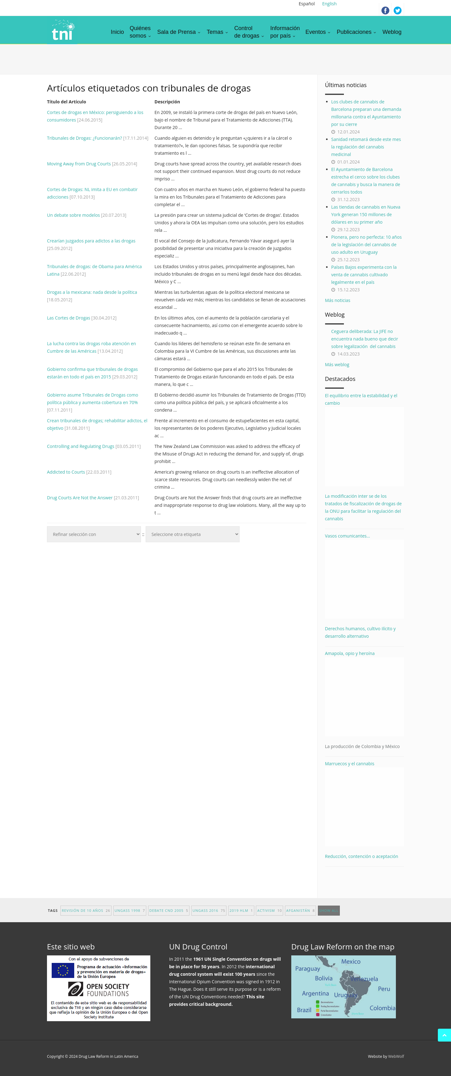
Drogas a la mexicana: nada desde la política (92, 292)
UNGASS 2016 (209, 917)
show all (329, 917)
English (329, 4)
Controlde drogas (249, 32)
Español (307, 4)
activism (269, 917)
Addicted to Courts (66, 472)
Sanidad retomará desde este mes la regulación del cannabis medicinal (366, 146)
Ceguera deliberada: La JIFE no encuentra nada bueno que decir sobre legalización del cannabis (364, 338)
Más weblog (337, 364)
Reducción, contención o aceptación (361, 856)
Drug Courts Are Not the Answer (80, 498)
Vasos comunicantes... (364, 576)
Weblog (392, 32)
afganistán (300, 917)
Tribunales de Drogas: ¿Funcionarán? (85, 138)
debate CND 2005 (168, 917)
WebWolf (396, 1056)
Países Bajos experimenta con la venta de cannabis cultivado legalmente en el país (364, 274)
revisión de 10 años (86, 917)
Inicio (117, 32)
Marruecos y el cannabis (364, 804)
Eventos (318, 32)
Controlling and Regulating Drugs (80, 446)
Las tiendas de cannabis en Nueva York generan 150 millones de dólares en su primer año (366, 214)
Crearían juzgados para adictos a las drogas (91, 241)
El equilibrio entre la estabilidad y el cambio (364, 439)
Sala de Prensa (179, 32)
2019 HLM (241, 917)
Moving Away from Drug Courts (79, 164)
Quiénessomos (141, 32)
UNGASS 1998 (130, 917)
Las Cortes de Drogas (68, 318)
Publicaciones (357, 32)
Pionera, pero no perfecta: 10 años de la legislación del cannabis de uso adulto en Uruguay (366, 244)
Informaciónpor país (285, 32)
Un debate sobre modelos (73, 215)
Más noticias (337, 300)
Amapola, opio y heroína (364, 700)
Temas (218, 32)
